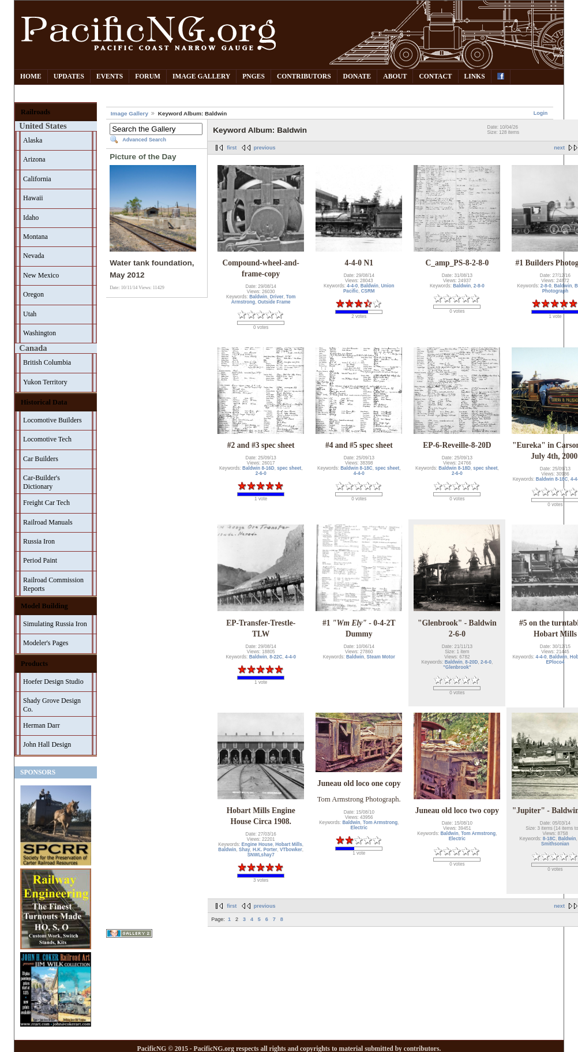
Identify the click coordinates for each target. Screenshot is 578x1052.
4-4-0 (352, 286)
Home (31, 76)
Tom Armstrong (380, 822)
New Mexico (41, 275)
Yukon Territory (45, 382)
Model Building (44, 606)
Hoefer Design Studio (53, 681)
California (37, 179)
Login (541, 113)
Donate (357, 76)
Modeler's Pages (45, 643)
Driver (277, 296)
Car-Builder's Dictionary (41, 482)
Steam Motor (381, 657)
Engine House (257, 844)
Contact (435, 76)
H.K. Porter (265, 849)
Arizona (34, 159)
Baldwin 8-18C (356, 468)
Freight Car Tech (46, 503)
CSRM (368, 291)
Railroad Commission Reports (53, 584)
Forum (147, 76)
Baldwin (258, 296)
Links (474, 76)
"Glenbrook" (457, 667)
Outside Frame (274, 302)
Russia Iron (39, 541)
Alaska (32, 140)
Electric (359, 827)
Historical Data (44, 402)
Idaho (31, 218)
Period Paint (40, 560)
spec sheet (289, 468)
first (232, 148)
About (395, 76)
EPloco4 (555, 662)
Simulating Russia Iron (55, 624)
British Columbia (47, 362)
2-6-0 (261, 473)
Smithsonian (555, 844)
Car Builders (40, 459)
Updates (69, 76)
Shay (244, 849)
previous (265, 148)
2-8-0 (479, 286)
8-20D (471, 662)
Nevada (33, 256)
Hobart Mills (288, 844)
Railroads (35, 112)
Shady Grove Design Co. (52, 705)
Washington (39, 333)
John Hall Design (47, 744)
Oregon (33, 294)
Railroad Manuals (48, 522)
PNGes (253, 76)
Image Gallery (201, 76)
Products (34, 664)
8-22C (275, 657)
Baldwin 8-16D (258, 468)
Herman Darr (41, 725)
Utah (29, 314)
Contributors (304, 76)
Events (109, 76)
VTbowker (291, 849)
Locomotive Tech (47, 439)
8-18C (549, 838)
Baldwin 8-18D (454, 468)
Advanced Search (144, 140)
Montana (35, 237)
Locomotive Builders (52, 420)
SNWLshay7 (261, 855)
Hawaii (33, 198)
